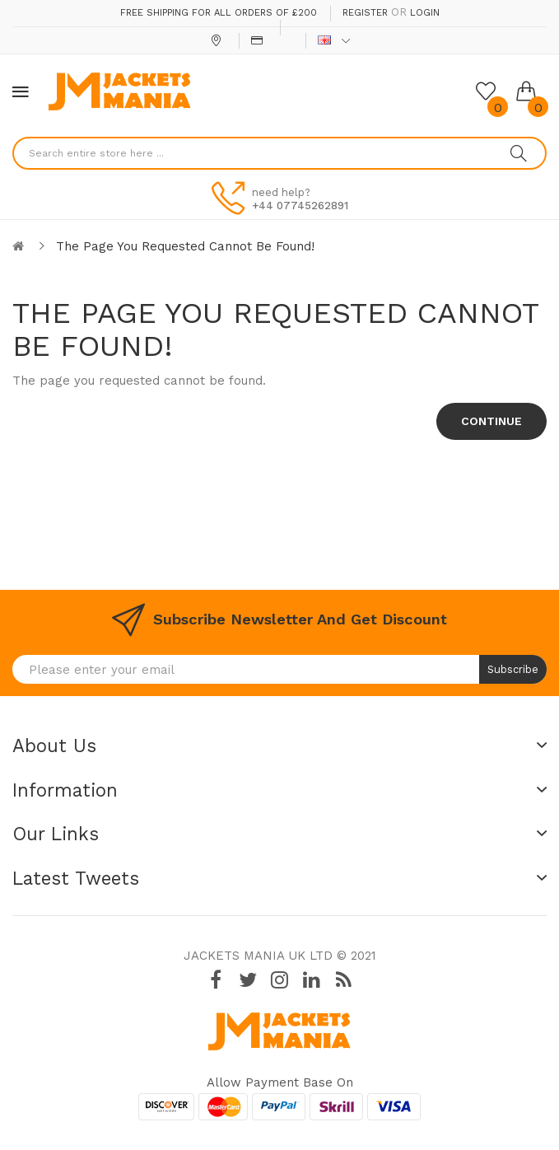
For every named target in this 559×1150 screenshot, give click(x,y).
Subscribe (512, 669)
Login (425, 12)
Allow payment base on (280, 1082)
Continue (491, 421)
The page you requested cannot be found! (185, 246)
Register (365, 12)
